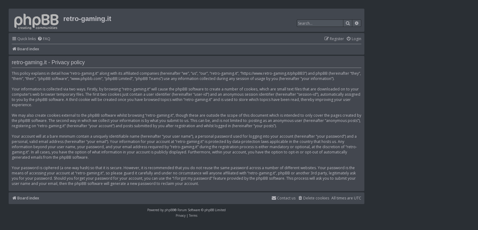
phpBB (169, 210)
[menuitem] (43, 39)
